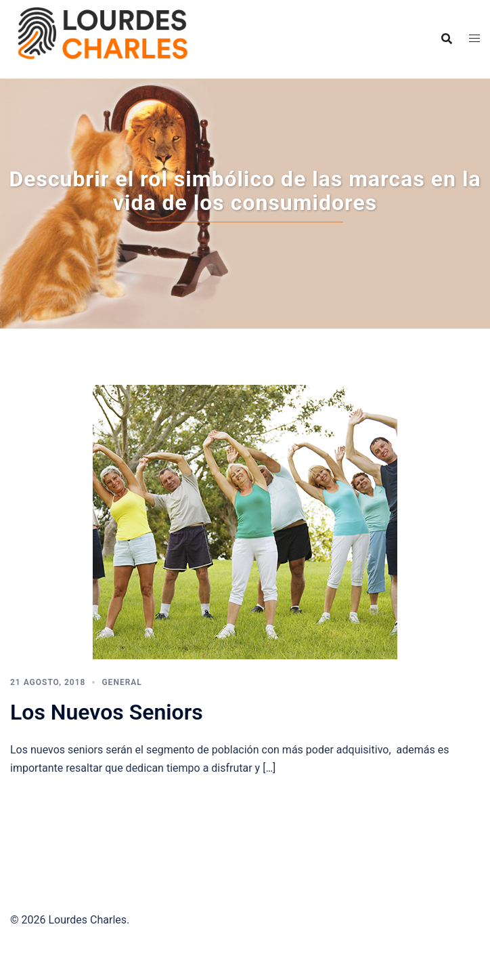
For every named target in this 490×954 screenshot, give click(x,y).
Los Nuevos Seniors (106, 712)
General (121, 682)
